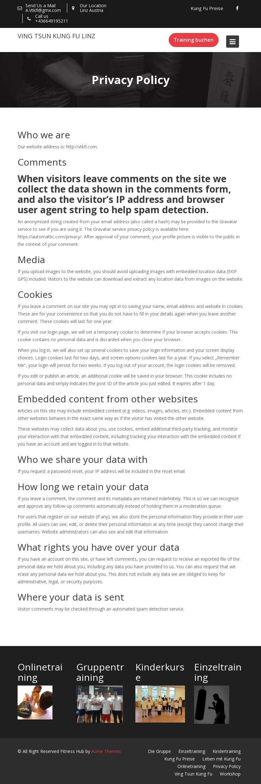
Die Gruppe (159, 751)
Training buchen (194, 39)
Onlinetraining (191, 766)
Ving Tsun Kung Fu (193, 774)
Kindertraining (227, 751)
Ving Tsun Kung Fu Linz (56, 36)
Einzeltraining (191, 751)
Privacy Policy (227, 766)
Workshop (230, 774)
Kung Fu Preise (207, 8)
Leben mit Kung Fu (221, 759)
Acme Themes (106, 751)
